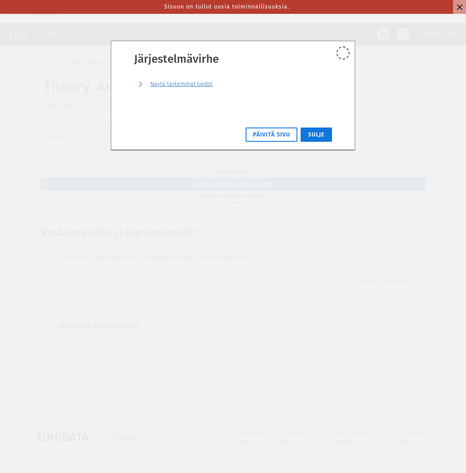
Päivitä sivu (271, 134)
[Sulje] (459, 7)
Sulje (316, 134)
